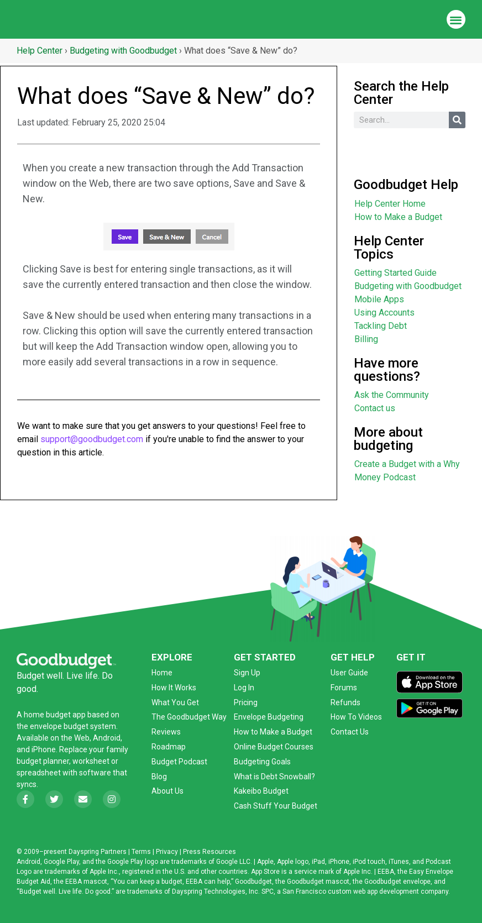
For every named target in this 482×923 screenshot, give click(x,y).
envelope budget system (73, 726)
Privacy (167, 852)
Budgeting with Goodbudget (123, 50)
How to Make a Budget (398, 217)
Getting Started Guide (395, 273)
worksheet (91, 761)
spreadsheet (39, 772)
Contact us (374, 408)
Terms (141, 852)
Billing (366, 339)
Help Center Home (390, 203)
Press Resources (209, 852)
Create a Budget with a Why (407, 464)
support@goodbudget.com (91, 439)
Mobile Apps (379, 299)
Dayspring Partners (98, 852)
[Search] (457, 120)
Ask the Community (391, 395)
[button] (456, 19)
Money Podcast (385, 477)
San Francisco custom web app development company (365, 891)
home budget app (55, 714)
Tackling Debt (380, 326)
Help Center (39, 50)
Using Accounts (384, 312)
